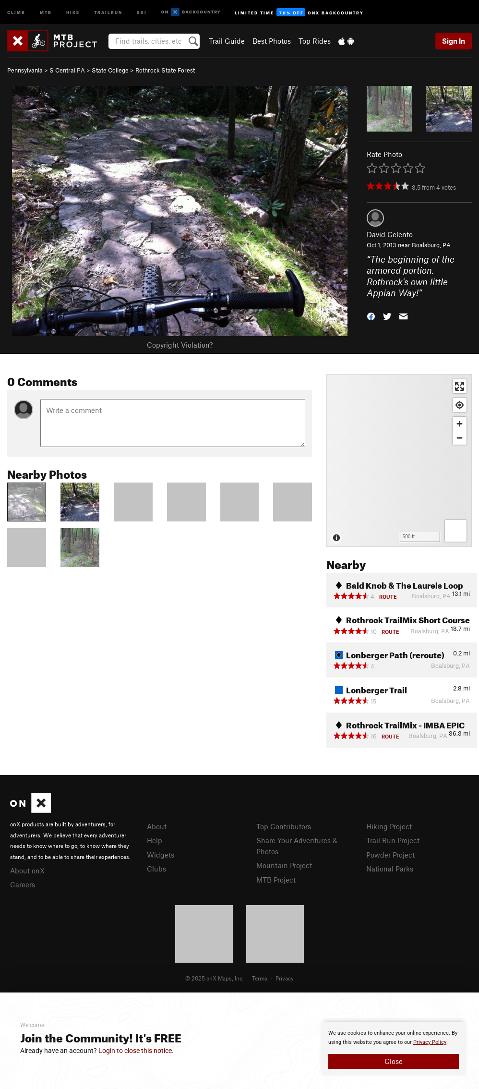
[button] (371, 315)
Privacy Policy (429, 1042)
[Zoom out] (460, 438)
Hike (73, 12)
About (157, 826)
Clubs (156, 868)
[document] (393, 1048)
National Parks (389, 868)
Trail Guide (227, 40)
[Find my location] (460, 405)
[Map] (399, 460)
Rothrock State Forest (165, 70)
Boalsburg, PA (431, 245)
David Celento (390, 234)
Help (154, 840)
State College (110, 70)
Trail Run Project (392, 840)
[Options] (456, 531)
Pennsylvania (25, 70)
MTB (46, 12)
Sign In (453, 40)
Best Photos (271, 40)
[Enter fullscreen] (460, 386)
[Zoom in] (460, 424)
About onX (27, 870)
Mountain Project (284, 865)
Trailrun (108, 12)
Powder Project (390, 854)
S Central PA (67, 70)
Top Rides (315, 40)
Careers (22, 884)
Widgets (160, 854)
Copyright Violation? (180, 344)
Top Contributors (283, 826)
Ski (142, 12)
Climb (16, 12)
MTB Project (276, 879)
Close (393, 1061)
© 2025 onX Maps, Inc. (214, 978)
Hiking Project (389, 826)
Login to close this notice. (136, 1050)
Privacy (284, 978)
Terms (259, 978)
